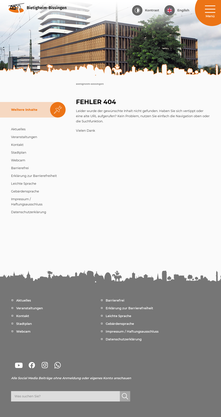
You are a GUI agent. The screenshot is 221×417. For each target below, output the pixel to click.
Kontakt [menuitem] (22, 316)
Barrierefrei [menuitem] (115, 300)
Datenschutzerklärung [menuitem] (124, 339)
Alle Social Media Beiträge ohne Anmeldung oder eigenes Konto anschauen (71, 378)
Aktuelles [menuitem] (23, 300)
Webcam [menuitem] (23, 331)
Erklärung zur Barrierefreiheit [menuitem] (129, 308)
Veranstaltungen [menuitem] (29, 308)
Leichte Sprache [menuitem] (118, 316)
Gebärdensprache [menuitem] (120, 324)
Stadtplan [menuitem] (24, 324)
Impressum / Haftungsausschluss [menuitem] (132, 331)
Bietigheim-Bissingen (90, 83)
